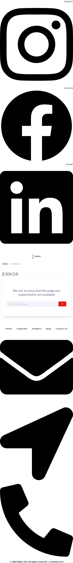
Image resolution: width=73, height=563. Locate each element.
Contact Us (61, 328)
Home (5, 264)
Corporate (22, 328)
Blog (48, 328)
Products (36, 328)
